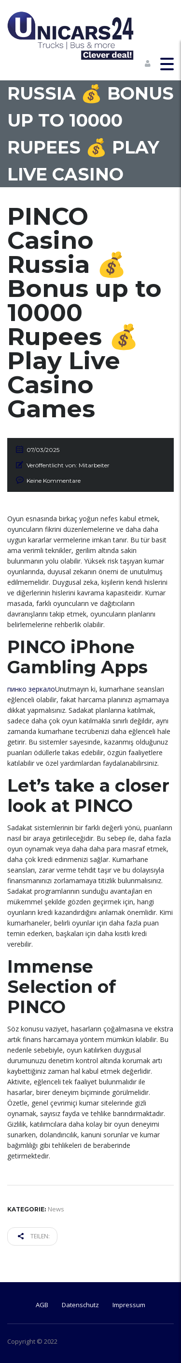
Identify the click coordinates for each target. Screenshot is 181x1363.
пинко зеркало (31, 689)
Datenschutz (80, 1304)
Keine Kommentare (54, 480)
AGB (42, 1304)
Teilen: (34, 1236)
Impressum (128, 1304)
